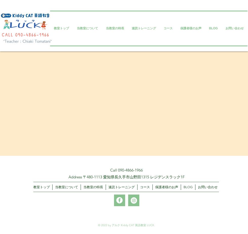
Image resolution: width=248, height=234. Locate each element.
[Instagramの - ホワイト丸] (134, 200)
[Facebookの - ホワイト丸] (119, 200)
